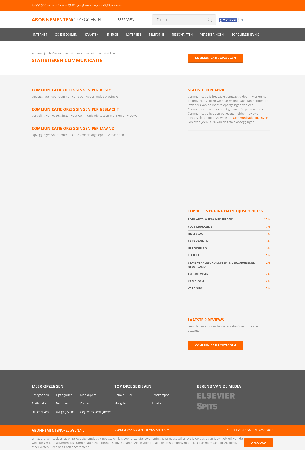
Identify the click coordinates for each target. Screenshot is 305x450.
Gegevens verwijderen (96, 412)
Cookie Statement (76, 447)
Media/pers (88, 395)
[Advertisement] (229, 164)
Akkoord (258, 442)
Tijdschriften (182, 34)
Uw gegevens (65, 412)
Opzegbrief (64, 395)
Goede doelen (66, 34)
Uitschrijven (40, 412)
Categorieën (40, 395)
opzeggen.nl (68, 19)
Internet (40, 34)
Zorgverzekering (245, 34)
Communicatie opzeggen (215, 58)
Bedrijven (62, 403)
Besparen (126, 19)
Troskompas (160, 395)
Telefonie (156, 34)
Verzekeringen (212, 34)
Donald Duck (123, 395)
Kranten (92, 34)
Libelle (156, 403)
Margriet (120, 403)
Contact (85, 403)
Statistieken (40, 403)
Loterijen (133, 34)
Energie (112, 34)
